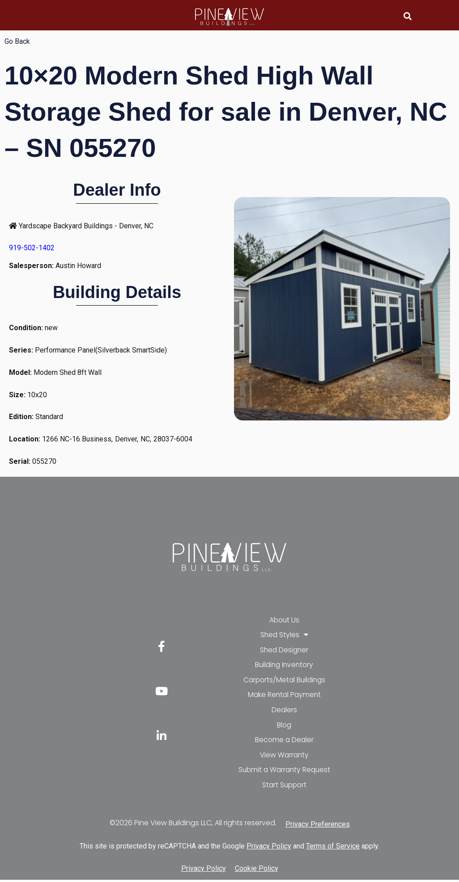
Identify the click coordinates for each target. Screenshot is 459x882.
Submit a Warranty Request (284, 772)
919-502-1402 (32, 248)
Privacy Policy (268, 848)
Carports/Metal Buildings (284, 681)
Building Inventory (284, 665)
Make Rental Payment (284, 696)
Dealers (284, 711)
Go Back (17, 41)
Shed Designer (284, 650)
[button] (407, 15)
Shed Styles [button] (284, 635)
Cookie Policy (256, 870)
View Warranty (284, 757)
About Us (284, 620)
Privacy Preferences (317, 826)
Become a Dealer (284, 741)
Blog (284, 726)
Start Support (284, 787)
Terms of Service (333, 848)
